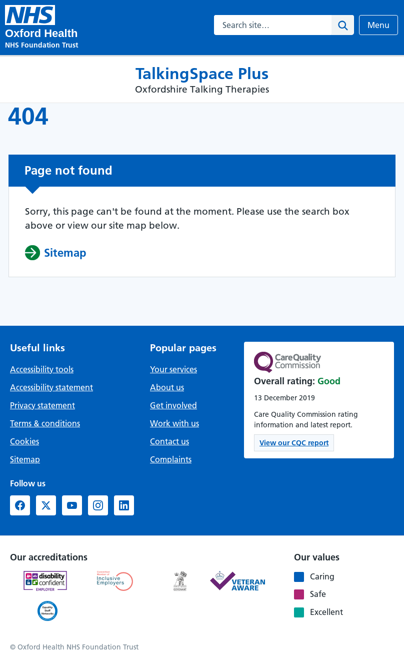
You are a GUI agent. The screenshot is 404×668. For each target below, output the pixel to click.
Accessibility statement (51, 387)
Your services (173, 369)
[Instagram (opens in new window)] (98, 505)
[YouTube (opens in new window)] (72, 505)
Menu (382, 24)
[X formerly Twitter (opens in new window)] (46, 505)
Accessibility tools (42, 369)
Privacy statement (42, 405)
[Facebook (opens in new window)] (20, 505)
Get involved (173, 405)
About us (167, 387)
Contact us (169, 441)
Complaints (171, 459)
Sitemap (25, 459)
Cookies (24, 441)
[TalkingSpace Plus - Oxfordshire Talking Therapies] (30, 15)
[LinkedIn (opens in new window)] (124, 505)
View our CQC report (294, 442)
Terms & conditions (45, 423)
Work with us (174, 423)
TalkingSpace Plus (202, 73)
